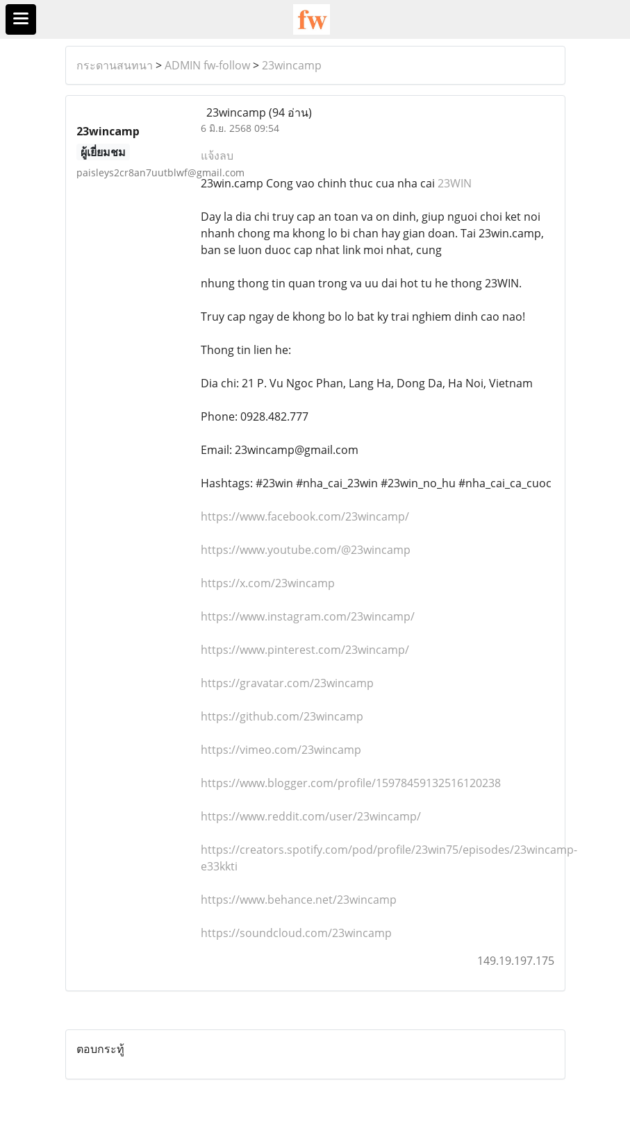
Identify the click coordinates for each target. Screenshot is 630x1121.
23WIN (455, 183)
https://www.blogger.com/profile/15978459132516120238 (351, 783)
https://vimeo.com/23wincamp (281, 749)
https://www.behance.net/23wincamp (299, 899)
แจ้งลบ (217, 155)
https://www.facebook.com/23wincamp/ (305, 516)
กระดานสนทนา (114, 65)
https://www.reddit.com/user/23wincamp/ (311, 816)
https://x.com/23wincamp (268, 583)
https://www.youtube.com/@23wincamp (306, 549)
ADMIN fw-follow (207, 65)
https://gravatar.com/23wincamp (287, 683)
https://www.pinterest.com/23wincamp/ (305, 649)
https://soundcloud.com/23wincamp (296, 933)
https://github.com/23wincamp (282, 716)
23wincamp (292, 65)
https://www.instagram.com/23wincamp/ (308, 616)
